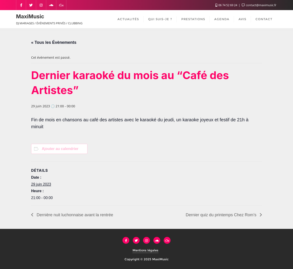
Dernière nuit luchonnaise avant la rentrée (74, 215)
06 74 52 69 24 (226, 5)
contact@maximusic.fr (259, 5)
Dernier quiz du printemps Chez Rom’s (222, 215)
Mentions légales (145, 250)
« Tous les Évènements (53, 42)
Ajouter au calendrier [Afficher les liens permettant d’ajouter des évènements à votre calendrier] (60, 149)
